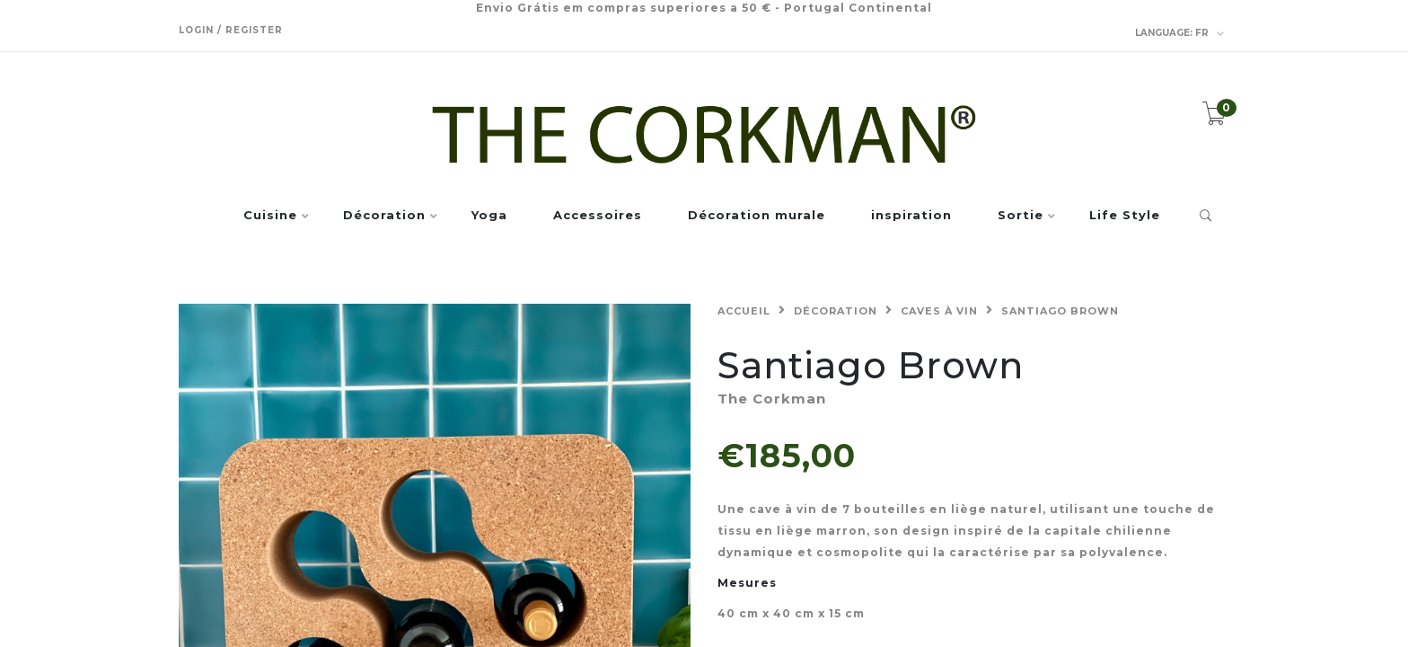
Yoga (489, 215)
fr (1180, 33)
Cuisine (270, 215)
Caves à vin (939, 311)
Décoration (384, 215)
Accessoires (597, 215)
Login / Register (231, 30)
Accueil (743, 311)
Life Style (1124, 215)
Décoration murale (756, 215)
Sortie (1020, 215)
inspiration (911, 215)
